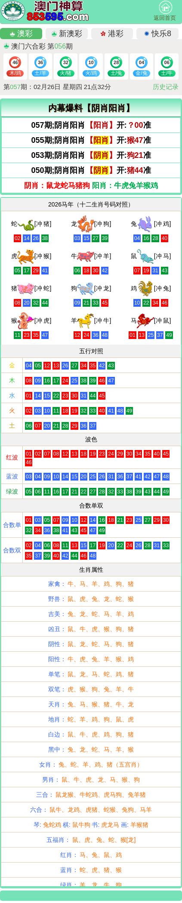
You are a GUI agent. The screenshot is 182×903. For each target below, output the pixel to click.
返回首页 (165, 10)
